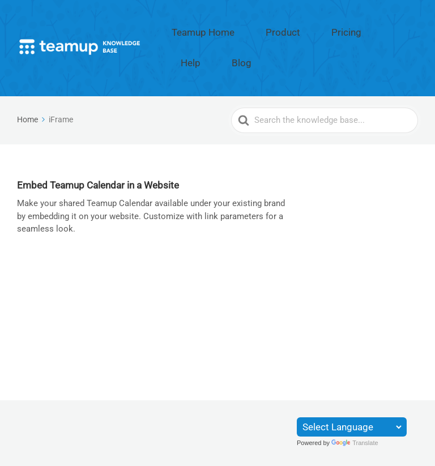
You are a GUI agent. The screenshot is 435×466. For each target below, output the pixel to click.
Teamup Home (223, 30)
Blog (404, 30)
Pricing (330, 30)
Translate (354, 442)
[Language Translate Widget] (352, 427)
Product (283, 30)
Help (369, 30)
